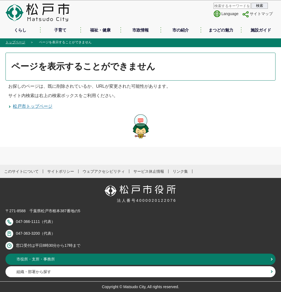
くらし (20, 30)
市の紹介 (180, 30)
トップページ (15, 42)
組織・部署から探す (33, 272)
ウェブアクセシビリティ (104, 171)
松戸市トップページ (32, 106)
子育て (60, 30)
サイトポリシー (60, 171)
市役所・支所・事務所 (35, 259)
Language (229, 14)
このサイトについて (21, 171)
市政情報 (140, 30)
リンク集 (180, 171)
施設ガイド (261, 30)
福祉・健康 (100, 30)
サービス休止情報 (148, 171)
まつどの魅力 (221, 30)
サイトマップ (261, 14)
